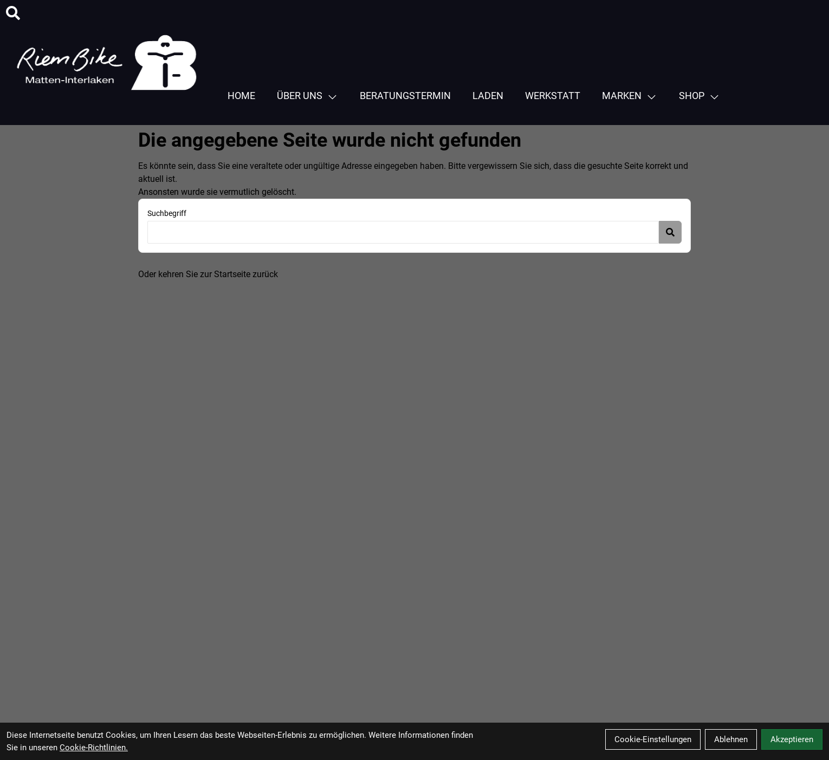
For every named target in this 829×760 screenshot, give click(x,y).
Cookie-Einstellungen (652, 739)
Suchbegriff (166, 213)
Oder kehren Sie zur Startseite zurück (208, 274)
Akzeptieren (791, 739)
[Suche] (13, 13)
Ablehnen (731, 739)
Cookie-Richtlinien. (94, 747)
